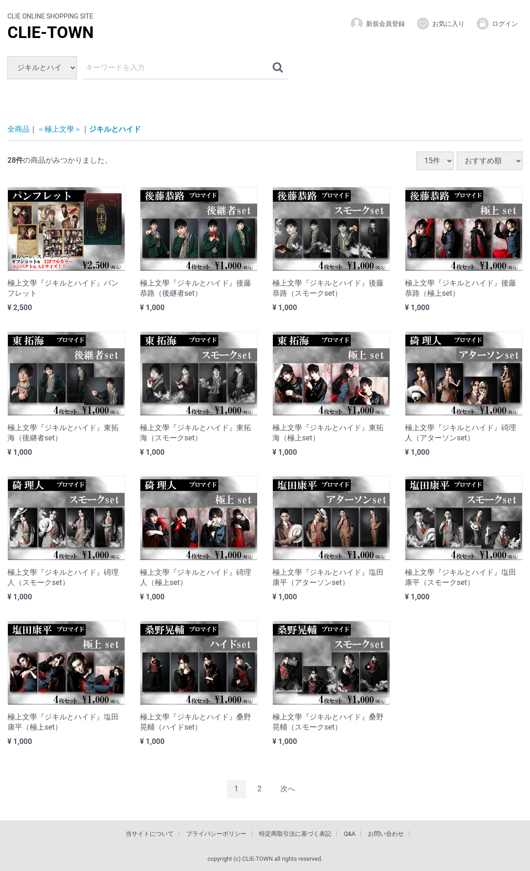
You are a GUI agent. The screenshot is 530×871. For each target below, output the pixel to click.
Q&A (350, 833)
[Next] (288, 789)
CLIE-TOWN (50, 32)
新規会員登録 (377, 24)
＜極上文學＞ (59, 129)
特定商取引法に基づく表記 (295, 833)
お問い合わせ (386, 833)
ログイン (497, 24)
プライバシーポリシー (216, 833)
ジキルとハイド (115, 129)
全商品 (18, 129)
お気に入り (440, 24)
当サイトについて (150, 833)
